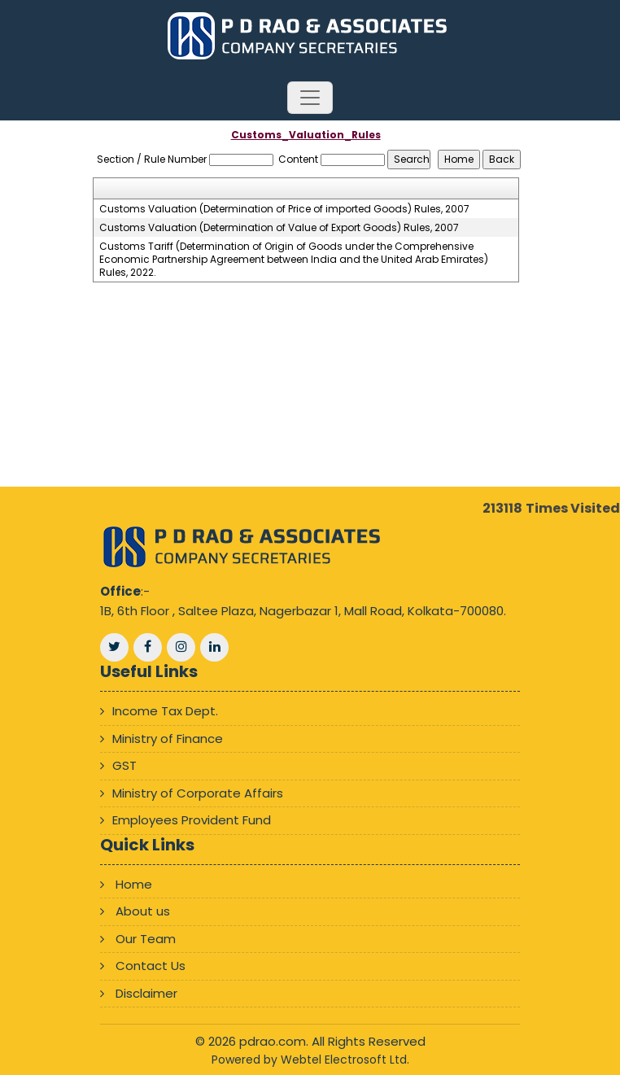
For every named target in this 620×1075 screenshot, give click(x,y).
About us (143, 911)
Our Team (146, 938)
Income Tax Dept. (165, 710)
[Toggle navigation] (310, 97)
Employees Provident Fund (191, 819)
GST (124, 765)
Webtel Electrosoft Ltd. (345, 1059)
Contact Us (151, 965)
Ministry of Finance (167, 738)
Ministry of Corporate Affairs (197, 793)
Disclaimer (146, 993)
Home (134, 884)
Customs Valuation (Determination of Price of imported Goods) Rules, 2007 (284, 209)
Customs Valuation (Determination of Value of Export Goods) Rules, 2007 (279, 227)
